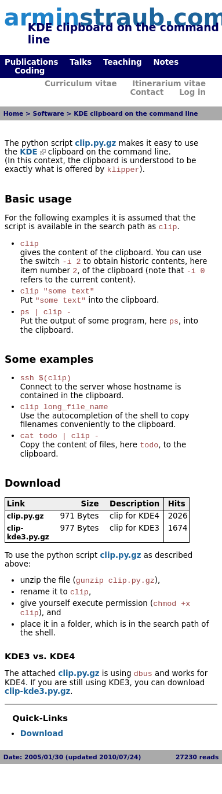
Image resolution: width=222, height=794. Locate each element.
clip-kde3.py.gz (28, 547)
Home (13, 113)
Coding (29, 71)
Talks (81, 62)
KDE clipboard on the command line (136, 113)
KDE (29, 152)
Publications (31, 62)
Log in (192, 92)
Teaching (122, 62)
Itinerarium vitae (169, 83)
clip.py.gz (95, 143)
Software (48, 113)
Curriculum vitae (81, 83)
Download (41, 754)
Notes (166, 62)
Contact (146, 92)
